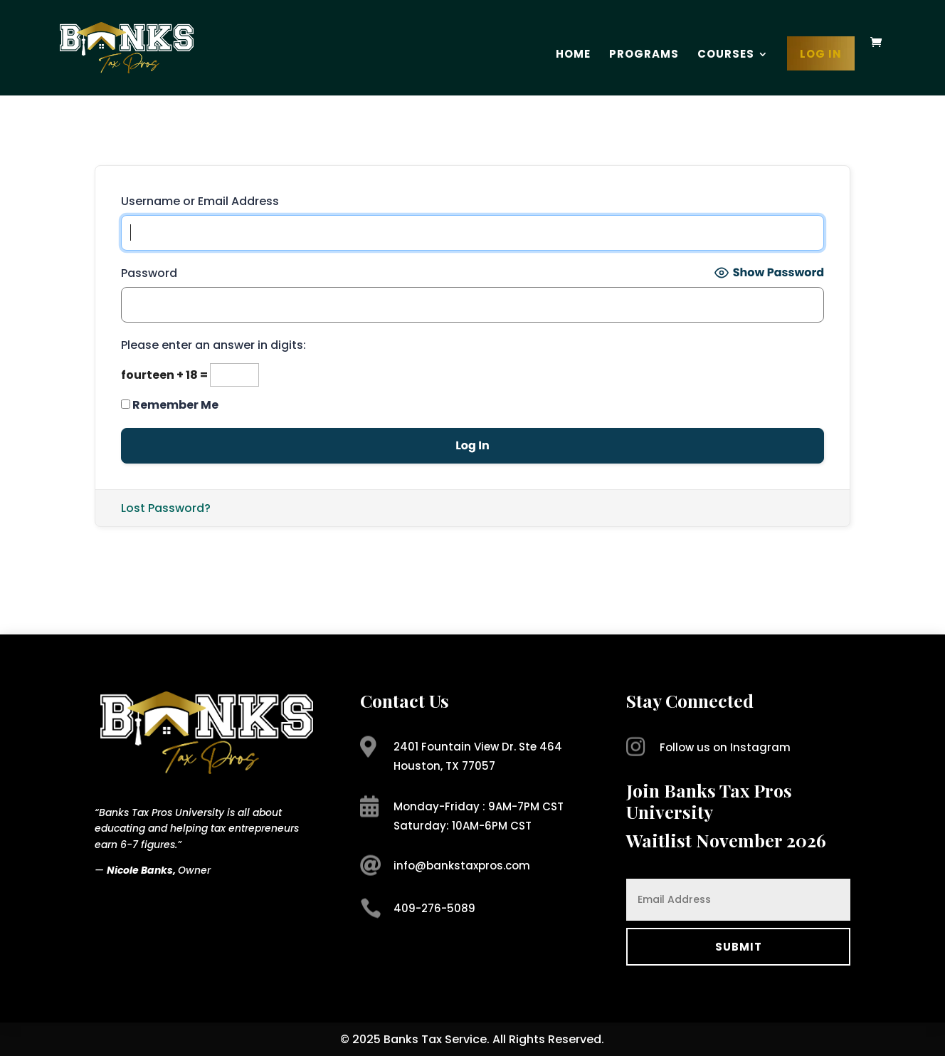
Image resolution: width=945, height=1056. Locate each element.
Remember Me (169, 405)
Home (573, 55)
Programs (644, 55)
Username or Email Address (200, 201)
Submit (738, 946)
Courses (725, 55)
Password (149, 273)
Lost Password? (166, 508)
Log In (821, 55)
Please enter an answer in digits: (213, 345)
